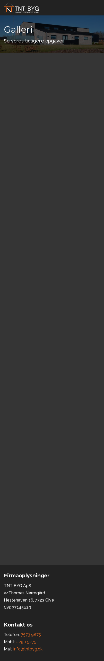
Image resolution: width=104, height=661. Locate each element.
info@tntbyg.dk (27, 649)
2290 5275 (26, 641)
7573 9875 (31, 634)
